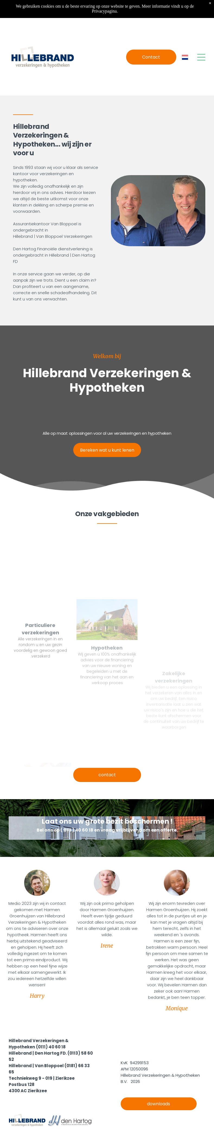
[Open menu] (201, 57)
